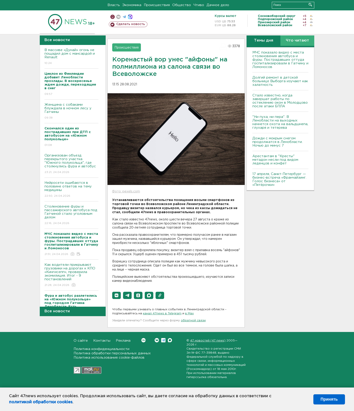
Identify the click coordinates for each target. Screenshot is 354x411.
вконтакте (118, 17)
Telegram (163, 340)
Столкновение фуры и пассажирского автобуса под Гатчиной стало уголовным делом (71, 215)
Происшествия (157, 5)
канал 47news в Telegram (162, 313)
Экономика (131, 5)
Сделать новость (130, 24)
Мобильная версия (112, 17)
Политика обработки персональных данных (112, 353)
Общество (181, 5)
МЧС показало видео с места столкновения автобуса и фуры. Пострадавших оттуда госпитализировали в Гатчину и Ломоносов (280, 59)
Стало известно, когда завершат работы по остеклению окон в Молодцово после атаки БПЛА (280, 101)
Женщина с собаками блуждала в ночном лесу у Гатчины (71, 111)
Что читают (297, 40)
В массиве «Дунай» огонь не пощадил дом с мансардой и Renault (71, 57)
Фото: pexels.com (126, 191)
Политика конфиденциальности (101, 349)
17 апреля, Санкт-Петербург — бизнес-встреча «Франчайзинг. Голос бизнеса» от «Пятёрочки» (279, 179)
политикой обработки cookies (40, 402)
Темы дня (263, 40)
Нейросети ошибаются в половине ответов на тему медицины (71, 189)
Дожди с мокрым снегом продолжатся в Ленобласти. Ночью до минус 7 (277, 142)
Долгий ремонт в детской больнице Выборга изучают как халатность (280, 81)
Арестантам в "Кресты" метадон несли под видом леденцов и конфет (275, 160)
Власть (113, 5)
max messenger (130, 17)
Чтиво (198, 5)
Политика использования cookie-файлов (109, 357)
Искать (310, 4)
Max (170, 340)
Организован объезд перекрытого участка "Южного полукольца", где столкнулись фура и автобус (71, 164)
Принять (329, 399)
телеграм (124, 17)
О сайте (81, 340)
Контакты (101, 340)
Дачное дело (218, 5)
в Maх (189, 313)
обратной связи (193, 320)
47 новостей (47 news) (208, 340)
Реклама (123, 340)
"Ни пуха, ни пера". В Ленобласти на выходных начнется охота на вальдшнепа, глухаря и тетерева (280, 122)
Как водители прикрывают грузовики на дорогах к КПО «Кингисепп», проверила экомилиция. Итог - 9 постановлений (71, 275)
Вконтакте (143, 340)
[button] (116, 295)
